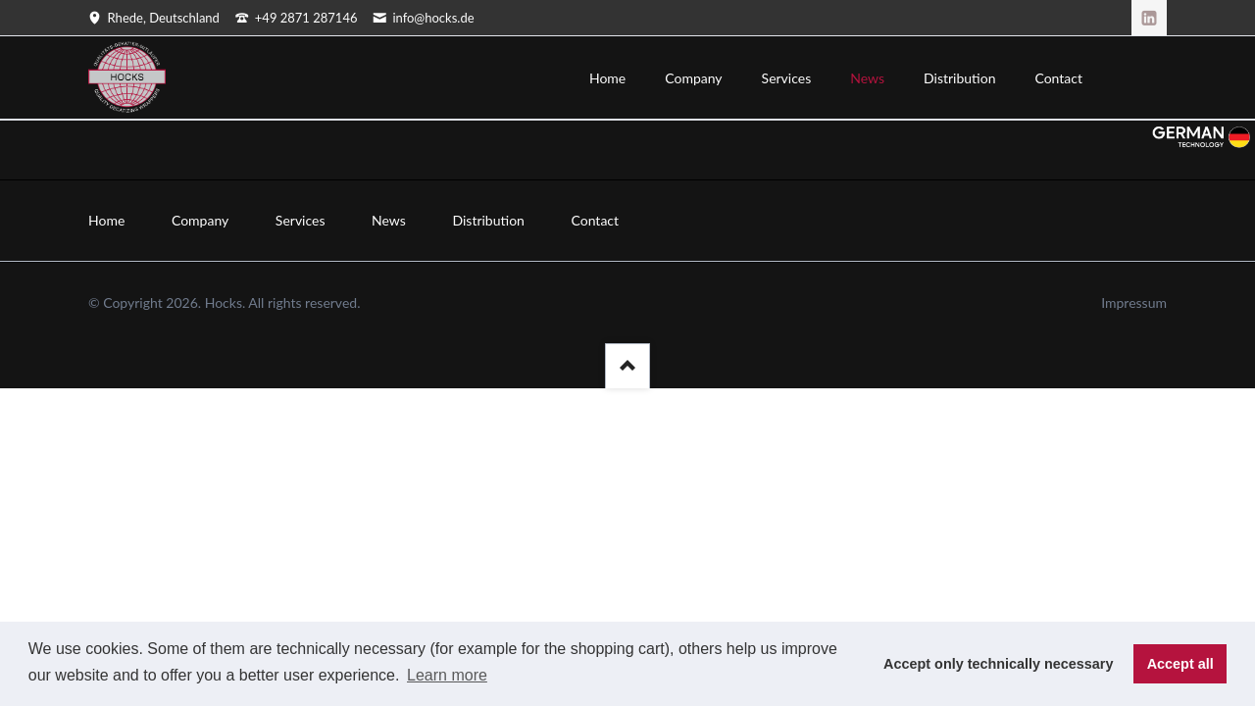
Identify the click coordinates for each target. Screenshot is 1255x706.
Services (301, 220)
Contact (596, 220)
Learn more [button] (447, 675)
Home (106, 220)
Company (200, 220)
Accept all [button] (1180, 664)
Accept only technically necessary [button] (998, 664)
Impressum (1134, 302)
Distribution (488, 220)
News (389, 220)
